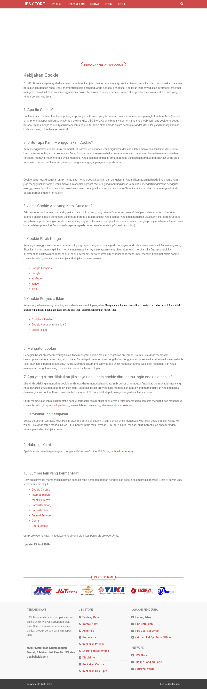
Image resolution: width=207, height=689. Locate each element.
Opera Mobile (40, 526)
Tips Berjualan (144, 624)
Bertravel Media (144, 669)
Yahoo (35, 284)
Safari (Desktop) (41, 505)
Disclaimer (89, 658)
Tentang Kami (77, 4)
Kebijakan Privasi (93, 644)
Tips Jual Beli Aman (147, 631)
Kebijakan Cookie (93, 664)
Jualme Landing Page (148, 662)
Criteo (35, 330)
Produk (56, 4)
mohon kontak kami (122, 451)
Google (36, 273)
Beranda (90, 64)
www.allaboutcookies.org (85, 405)
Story (108, 4)
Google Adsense (42, 325)
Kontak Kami (90, 624)
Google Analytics (42, 268)
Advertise (88, 631)
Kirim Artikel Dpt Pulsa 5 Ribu (153, 638)
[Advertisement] (106, 36)
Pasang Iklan (143, 617)
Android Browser (42, 516)
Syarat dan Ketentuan (95, 651)
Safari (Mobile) (40, 510)
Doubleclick (39, 319)
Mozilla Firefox (41, 500)
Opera (35, 521)
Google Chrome (41, 490)
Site (120, 4)
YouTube (37, 278)
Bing (34, 289)
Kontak (94, 4)
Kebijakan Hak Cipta (94, 671)
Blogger (176, 684)
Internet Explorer (41, 495)
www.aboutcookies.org (120, 405)
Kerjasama (89, 638)
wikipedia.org (61, 405)
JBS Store (34, 4)
